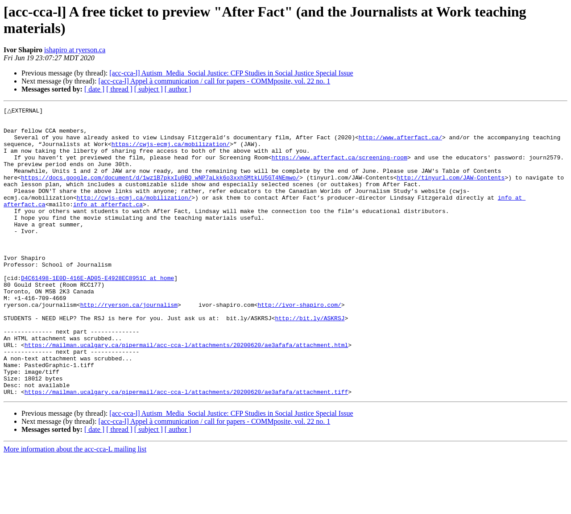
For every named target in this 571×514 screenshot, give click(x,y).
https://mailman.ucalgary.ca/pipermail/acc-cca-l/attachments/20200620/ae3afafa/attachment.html (186, 393)
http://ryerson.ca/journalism (129, 344)
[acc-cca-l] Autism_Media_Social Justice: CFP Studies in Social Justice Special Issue (231, 73)
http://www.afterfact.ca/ (400, 143)
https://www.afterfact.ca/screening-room (339, 167)
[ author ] (178, 89)
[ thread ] (119, 89)
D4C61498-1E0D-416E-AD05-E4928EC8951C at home (97, 312)
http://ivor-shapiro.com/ (299, 344)
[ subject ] (148, 89)
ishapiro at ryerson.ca (74, 50)
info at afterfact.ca (108, 224)
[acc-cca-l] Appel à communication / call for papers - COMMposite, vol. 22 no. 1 (214, 81)
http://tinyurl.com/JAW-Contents (451, 192)
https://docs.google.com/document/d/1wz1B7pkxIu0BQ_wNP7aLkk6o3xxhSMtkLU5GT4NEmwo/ (160, 192)
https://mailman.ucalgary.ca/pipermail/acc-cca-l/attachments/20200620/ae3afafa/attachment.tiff (186, 449)
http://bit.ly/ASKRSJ (309, 360)
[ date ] (94, 89)
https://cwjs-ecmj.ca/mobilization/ (171, 151)
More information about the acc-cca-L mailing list (75, 506)
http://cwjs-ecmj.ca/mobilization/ (134, 216)
